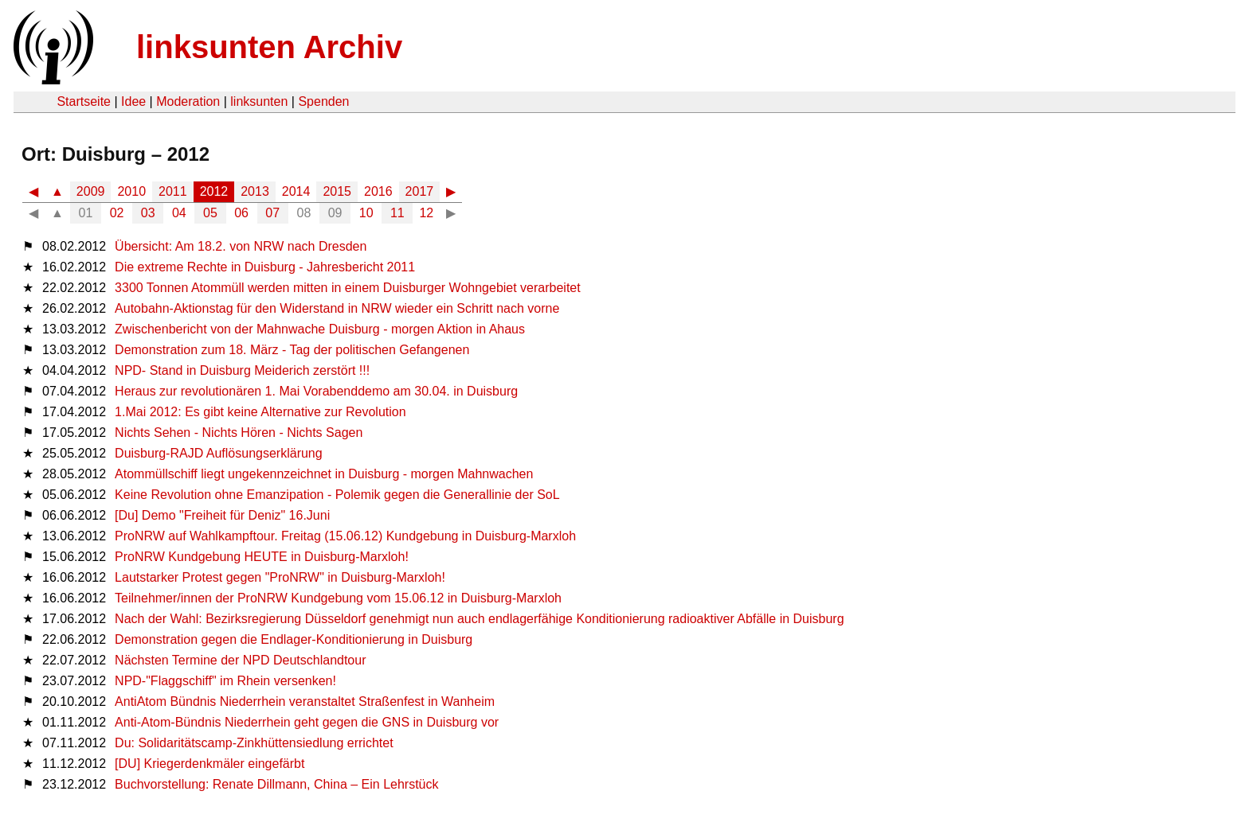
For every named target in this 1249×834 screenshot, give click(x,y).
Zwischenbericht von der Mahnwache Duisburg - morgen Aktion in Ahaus (320, 329)
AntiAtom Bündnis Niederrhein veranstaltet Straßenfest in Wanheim (305, 701)
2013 (255, 191)
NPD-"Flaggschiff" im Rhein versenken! (225, 681)
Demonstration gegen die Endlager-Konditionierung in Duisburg (293, 639)
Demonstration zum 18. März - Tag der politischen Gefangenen (292, 350)
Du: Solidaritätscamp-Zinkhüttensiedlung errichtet (254, 743)
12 (426, 213)
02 (117, 213)
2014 (296, 191)
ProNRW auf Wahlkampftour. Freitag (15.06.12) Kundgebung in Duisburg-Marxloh (345, 536)
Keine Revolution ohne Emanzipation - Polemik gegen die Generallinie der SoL (337, 494)
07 (272, 213)
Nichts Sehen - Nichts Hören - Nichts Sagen (238, 432)
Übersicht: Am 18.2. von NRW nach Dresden (240, 246)
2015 (337, 191)
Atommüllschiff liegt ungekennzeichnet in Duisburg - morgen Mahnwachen (324, 474)
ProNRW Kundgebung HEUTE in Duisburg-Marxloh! (262, 556)
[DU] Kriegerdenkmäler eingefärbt (209, 763)
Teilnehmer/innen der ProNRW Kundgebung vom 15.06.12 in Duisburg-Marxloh (338, 598)
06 (241, 213)
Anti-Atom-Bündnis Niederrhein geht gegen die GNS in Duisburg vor (307, 722)
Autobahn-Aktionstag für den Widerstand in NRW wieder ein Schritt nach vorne (337, 308)
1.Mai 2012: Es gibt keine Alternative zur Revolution (260, 412)
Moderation (188, 101)
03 (148, 213)
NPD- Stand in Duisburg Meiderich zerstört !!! (242, 370)
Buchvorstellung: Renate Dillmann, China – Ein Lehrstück (276, 784)
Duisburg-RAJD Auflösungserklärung (219, 453)
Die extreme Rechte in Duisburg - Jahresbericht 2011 (265, 267)
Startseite (84, 101)
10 (366, 213)
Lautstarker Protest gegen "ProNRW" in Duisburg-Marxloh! (280, 577)
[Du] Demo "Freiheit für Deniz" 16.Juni (222, 515)
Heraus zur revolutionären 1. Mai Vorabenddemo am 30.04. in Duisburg (316, 391)
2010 (131, 191)
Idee (133, 101)
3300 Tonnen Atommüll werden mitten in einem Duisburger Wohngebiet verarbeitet (348, 287)
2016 (378, 191)
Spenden (323, 101)
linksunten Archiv (269, 46)
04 (179, 213)
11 (397, 213)
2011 (173, 191)
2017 (419, 191)
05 (210, 213)
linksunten (259, 101)
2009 (90, 191)
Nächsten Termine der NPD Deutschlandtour (240, 660)
